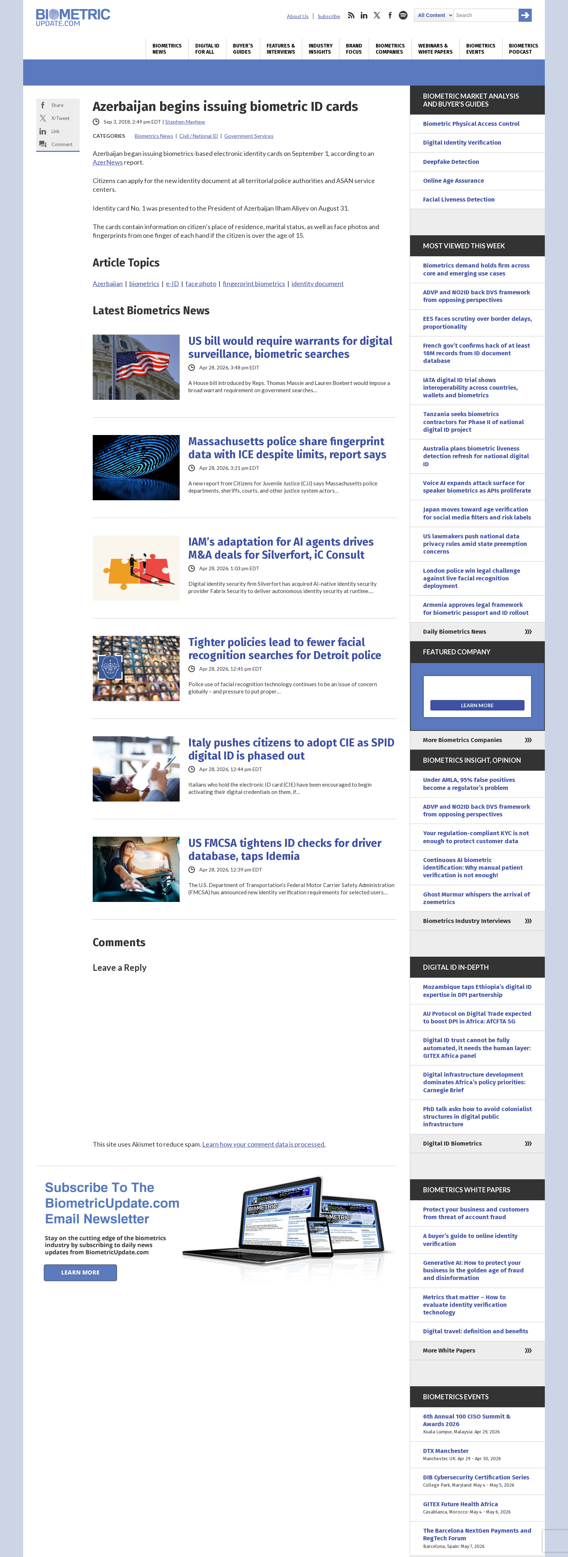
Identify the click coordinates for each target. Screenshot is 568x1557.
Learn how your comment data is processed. (264, 1144)
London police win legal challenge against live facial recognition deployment (471, 578)
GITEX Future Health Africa (477, 1508)
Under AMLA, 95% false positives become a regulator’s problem (469, 783)
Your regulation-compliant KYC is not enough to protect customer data (476, 837)
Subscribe (329, 16)
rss (351, 15)
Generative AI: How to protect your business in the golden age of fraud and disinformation (473, 1270)
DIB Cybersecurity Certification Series (477, 1481)
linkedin (364, 15)
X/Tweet (60, 118)
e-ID (172, 283)
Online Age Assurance (453, 181)
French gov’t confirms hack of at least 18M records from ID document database (476, 353)
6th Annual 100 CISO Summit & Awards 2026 (477, 1424)
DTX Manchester (477, 1455)
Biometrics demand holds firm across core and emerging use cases (476, 269)
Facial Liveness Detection (459, 199)
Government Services (248, 136)
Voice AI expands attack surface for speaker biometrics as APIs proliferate (477, 486)
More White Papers (449, 1350)
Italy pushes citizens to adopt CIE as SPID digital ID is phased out (291, 749)
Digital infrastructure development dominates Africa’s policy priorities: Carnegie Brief (474, 1082)
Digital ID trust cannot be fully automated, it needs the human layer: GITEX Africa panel (477, 1048)
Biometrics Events (481, 49)
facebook (390, 15)
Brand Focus (354, 49)
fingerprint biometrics (254, 283)
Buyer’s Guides (243, 49)
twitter (377, 15)
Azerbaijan (108, 283)
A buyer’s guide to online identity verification (470, 1239)
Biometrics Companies (390, 49)
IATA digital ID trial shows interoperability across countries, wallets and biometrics (470, 387)
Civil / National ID (198, 136)
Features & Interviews (281, 49)
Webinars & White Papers (435, 49)
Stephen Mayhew (185, 122)
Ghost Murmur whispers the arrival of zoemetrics (476, 898)
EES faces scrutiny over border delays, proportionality (477, 322)
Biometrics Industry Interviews (467, 921)
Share (57, 105)
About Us (298, 16)
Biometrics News (167, 49)
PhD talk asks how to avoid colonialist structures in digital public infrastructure (477, 1117)
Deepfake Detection (451, 162)
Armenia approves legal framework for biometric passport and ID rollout (476, 608)
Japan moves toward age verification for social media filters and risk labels (477, 513)
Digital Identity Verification (462, 142)
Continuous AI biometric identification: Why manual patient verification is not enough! (473, 867)
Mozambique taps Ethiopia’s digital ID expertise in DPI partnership (477, 990)
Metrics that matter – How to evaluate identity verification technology (465, 1305)
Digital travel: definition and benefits (475, 1331)
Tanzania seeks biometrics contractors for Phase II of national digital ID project (473, 422)
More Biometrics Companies (462, 740)
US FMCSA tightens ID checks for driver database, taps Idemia (284, 850)
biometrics (144, 283)
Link (55, 131)
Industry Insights (321, 49)
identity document (318, 283)
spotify (403, 15)
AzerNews (108, 162)
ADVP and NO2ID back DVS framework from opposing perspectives (476, 296)
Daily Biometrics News (454, 631)
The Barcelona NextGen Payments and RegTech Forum (477, 1538)
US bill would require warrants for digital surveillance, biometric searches (290, 348)
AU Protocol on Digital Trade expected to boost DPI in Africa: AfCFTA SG (477, 1017)
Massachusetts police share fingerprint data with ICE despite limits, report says (287, 448)
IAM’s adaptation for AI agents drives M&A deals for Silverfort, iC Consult (281, 548)
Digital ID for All (207, 49)
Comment (61, 144)
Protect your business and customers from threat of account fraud (476, 1213)
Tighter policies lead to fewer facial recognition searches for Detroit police (284, 649)
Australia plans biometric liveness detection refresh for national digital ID (476, 456)
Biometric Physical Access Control (471, 124)
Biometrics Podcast (523, 49)
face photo (200, 283)
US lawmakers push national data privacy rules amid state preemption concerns (475, 544)
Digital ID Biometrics (452, 1143)
